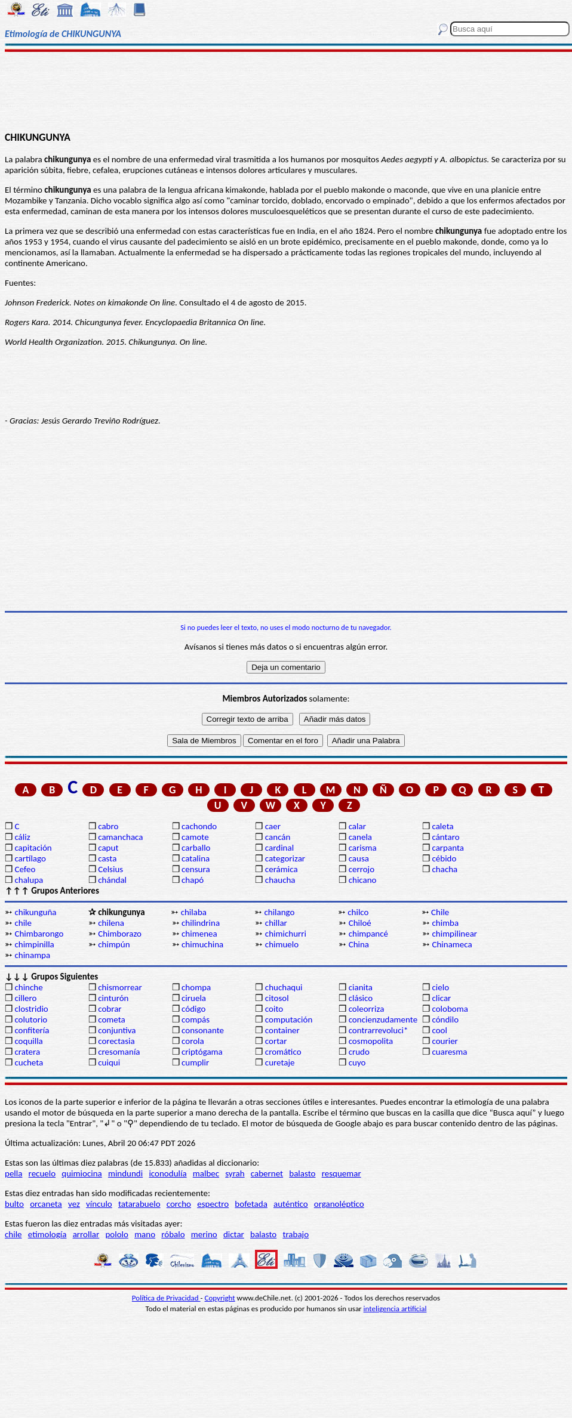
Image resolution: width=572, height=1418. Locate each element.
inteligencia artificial (395, 1308)
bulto (14, 1203)
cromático (283, 1051)
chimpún (114, 944)
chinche (28, 987)
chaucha (280, 880)
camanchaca (120, 837)
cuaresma (449, 1051)
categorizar (285, 858)
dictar (233, 1234)
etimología (47, 1234)
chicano (363, 880)
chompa (196, 987)
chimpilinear (454, 933)
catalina (196, 858)
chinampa (32, 955)
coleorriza (367, 1008)
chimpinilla (34, 944)
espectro (213, 1203)
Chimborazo (120, 933)
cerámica (281, 869)
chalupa (28, 880)
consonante (203, 1030)
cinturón (113, 998)
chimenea (199, 933)
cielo (440, 987)
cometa (111, 1019)
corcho (179, 1203)
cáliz (22, 837)
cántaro (445, 837)
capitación (32, 847)
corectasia (116, 1041)
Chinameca (452, 944)
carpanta (447, 847)
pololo (116, 1234)
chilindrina (201, 922)
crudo (359, 1051)
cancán (278, 837)
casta (107, 858)
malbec (206, 1173)
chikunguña (35, 912)
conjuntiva (117, 1030)
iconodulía (167, 1173)
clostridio (31, 1008)
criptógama (202, 1051)
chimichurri (285, 933)
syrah (234, 1173)
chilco (357, 912)
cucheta (28, 1062)
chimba (445, 922)
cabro (108, 826)
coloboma (450, 1008)
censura (196, 869)
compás (196, 1019)
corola (193, 1041)
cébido (444, 858)
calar (357, 826)
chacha (444, 869)
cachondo (199, 826)
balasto (302, 1173)
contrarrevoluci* (378, 1030)
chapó (193, 880)
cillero (25, 998)
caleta (442, 826)
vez (74, 1203)
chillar (276, 922)
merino (204, 1234)
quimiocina (81, 1173)
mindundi (125, 1173)
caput (108, 847)
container (282, 1030)
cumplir (195, 1062)
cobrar (109, 1008)
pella (13, 1173)
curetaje (280, 1062)
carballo (196, 847)
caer (273, 826)
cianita (361, 987)
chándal (112, 880)
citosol (277, 998)
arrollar (86, 1234)
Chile (440, 912)
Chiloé (360, 922)
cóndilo (445, 1019)
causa (359, 858)
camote (195, 837)
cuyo (357, 1062)
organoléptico (339, 1203)
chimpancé (368, 933)
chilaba (194, 912)
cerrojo (361, 869)
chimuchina (202, 944)
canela (360, 837)
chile (23, 922)
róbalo (172, 1234)
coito (274, 1008)
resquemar (341, 1173)
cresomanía (119, 1051)
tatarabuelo (139, 1203)
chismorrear (120, 987)
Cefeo (24, 869)
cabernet (267, 1173)
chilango (279, 912)
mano (144, 1234)
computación (288, 1019)
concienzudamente (383, 1019)
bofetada (251, 1203)
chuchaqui (284, 987)
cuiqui (109, 1062)
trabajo (295, 1234)
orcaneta (46, 1203)
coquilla (28, 1041)
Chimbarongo (38, 933)
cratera (27, 1051)
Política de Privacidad (166, 1297)
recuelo (42, 1173)
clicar (441, 998)
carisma (363, 847)
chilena (111, 922)
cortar (276, 1041)
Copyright (220, 1297)
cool (439, 1030)
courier (444, 1041)
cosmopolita (371, 1041)
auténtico (290, 1203)
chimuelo (282, 944)
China (359, 944)
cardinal (279, 847)
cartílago (30, 858)
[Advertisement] (286, 91)
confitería (31, 1030)
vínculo (99, 1203)
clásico (361, 998)
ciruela (194, 998)
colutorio (30, 1019)
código (193, 1008)
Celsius (110, 869)
